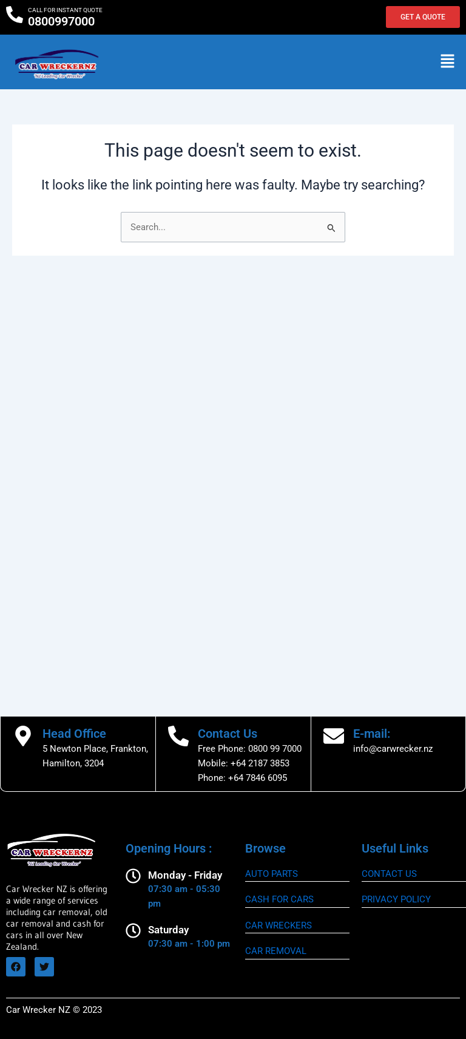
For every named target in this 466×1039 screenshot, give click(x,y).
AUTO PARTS (271, 873)
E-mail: (371, 733)
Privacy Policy (396, 899)
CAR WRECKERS (278, 925)
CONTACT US (389, 873)
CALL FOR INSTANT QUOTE (65, 10)
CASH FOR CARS (279, 899)
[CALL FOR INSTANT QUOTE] (14, 14)
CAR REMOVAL (275, 950)
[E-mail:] (333, 736)
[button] (448, 62)
